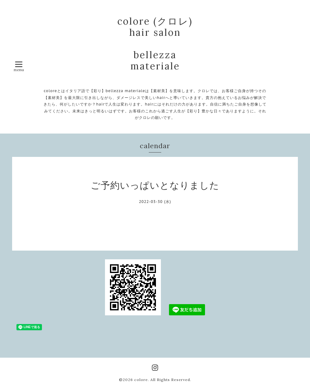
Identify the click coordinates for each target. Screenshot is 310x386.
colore (141, 379)
